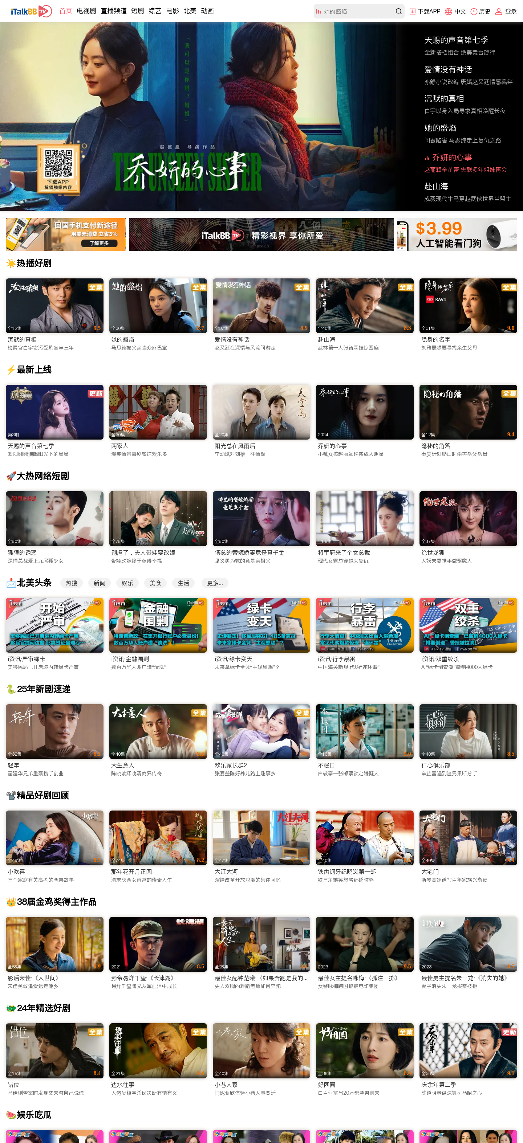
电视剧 (86, 10)
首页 (65, 10)
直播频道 (114, 10)
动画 (207, 10)
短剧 (137, 10)
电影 (172, 10)
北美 (189, 10)
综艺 (155, 10)
